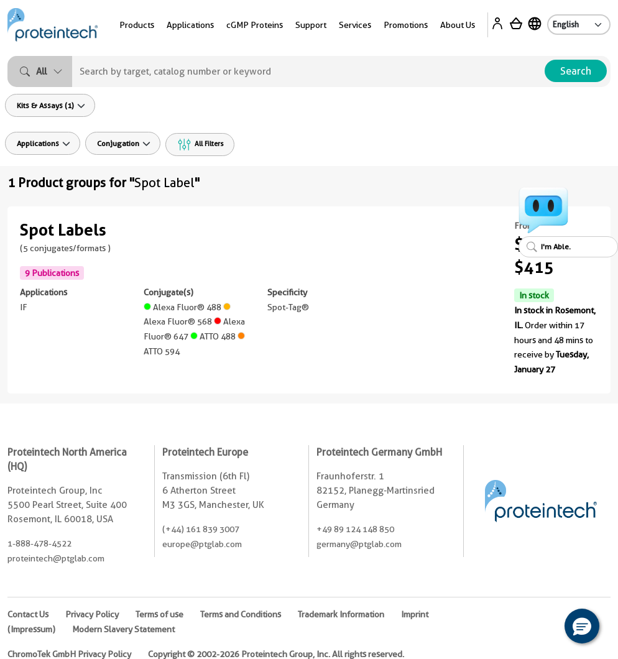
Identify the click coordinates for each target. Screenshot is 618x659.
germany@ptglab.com (359, 544)
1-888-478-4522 (39, 543)
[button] (582, 626)
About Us (457, 25)
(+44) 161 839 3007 (200, 529)
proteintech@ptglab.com (55, 558)
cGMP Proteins (254, 25)
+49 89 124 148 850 (355, 529)
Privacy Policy (92, 614)
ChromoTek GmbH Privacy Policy (69, 654)
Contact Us (27, 614)
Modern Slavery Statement (123, 629)
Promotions (406, 25)
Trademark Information (341, 614)
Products (136, 25)
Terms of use (159, 614)
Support (310, 25)
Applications (190, 25)
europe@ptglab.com (202, 544)
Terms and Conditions (240, 614)
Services (355, 25)
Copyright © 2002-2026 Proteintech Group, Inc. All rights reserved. (276, 654)
